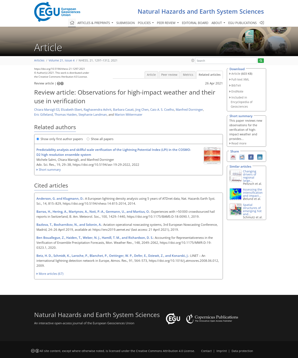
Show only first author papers (59, 139)
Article (151, 75)
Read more (238, 143)
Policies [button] (144, 23)
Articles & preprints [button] (94, 23)
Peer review (169, 75)
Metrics (188, 75)
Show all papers (100, 139)
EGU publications (242, 23)
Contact (206, 351)
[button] (192, 60)
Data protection (242, 351)
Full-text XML (240, 79)
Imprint (221, 351)
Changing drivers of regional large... (249, 176)
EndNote (237, 91)
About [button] (217, 23)
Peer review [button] (166, 23)
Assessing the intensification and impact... (253, 192)
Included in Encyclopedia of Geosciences (241, 101)
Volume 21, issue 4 (61, 60)
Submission (125, 23)
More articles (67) (51, 274)
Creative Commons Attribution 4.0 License (165, 351)
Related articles (210, 75)
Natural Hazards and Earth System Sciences (201, 11)
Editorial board (195, 23)
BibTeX (236, 85)
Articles (39, 60)
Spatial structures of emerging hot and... (252, 209)
